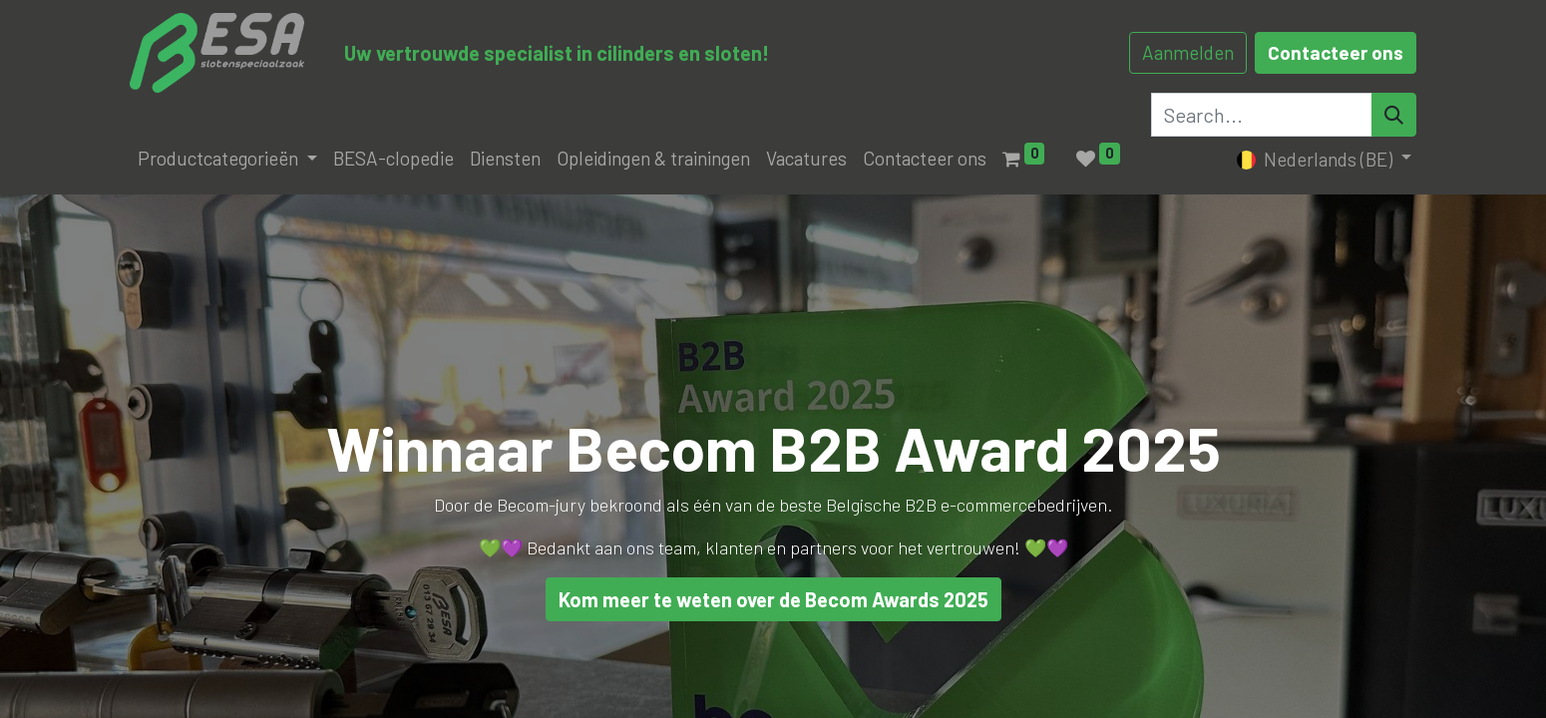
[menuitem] (393, 159)
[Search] (1393, 115)
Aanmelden (1188, 52)
